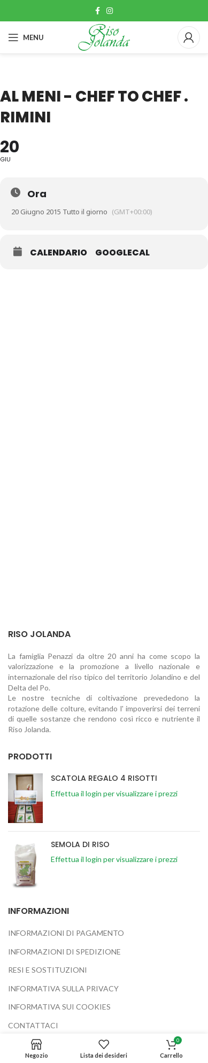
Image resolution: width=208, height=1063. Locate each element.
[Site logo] (104, 36)
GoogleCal (122, 253)
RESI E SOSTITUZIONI (47, 969)
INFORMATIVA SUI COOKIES (59, 1006)
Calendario (58, 253)
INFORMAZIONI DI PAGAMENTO (66, 932)
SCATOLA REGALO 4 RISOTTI (104, 778)
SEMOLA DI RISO (80, 845)
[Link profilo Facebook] (97, 11)
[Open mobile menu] (26, 37)
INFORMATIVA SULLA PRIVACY (63, 988)
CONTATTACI (33, 1025)
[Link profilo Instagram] (109, 11)
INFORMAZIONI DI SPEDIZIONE (64, 951)
